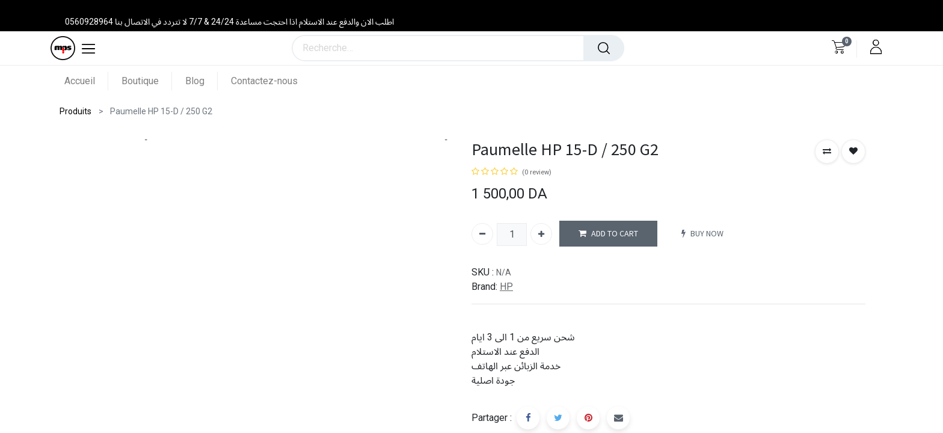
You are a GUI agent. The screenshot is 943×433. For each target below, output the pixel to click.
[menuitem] (86, 81)
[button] (827, 152)
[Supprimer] (482, 234)
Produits (75, 111)
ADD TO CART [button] (608, 233)
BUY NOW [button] (702, 233)
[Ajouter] (541, 234)
